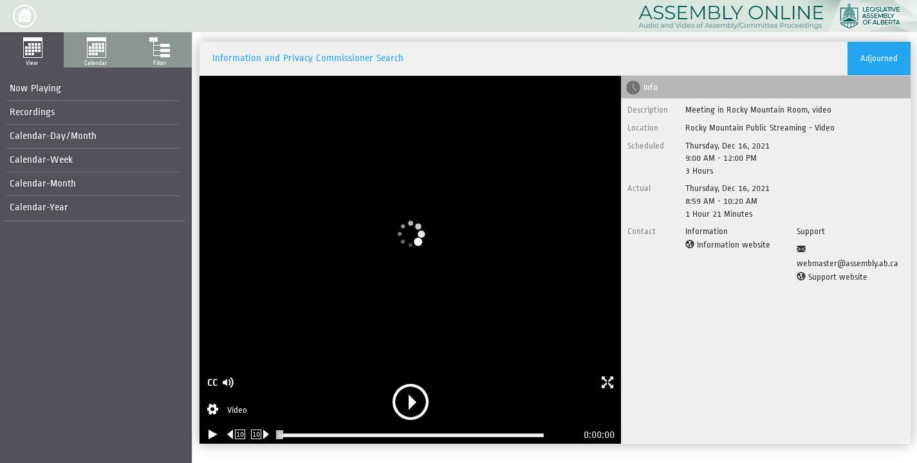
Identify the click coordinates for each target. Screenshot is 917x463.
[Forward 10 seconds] (260, 434)
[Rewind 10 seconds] (236, 434)
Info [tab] (651, 87)
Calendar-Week (41, 159)
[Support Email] (851, 256)
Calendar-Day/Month (53, 136)
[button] (24, 16)
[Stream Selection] (227, 411)
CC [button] (212, 382)
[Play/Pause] (213, 434)
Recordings (32, 112)
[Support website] (832, 277)
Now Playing (35, 88)
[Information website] (727, 245)
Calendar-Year (39, 207)
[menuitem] (92, 89)
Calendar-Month (43, 183)
